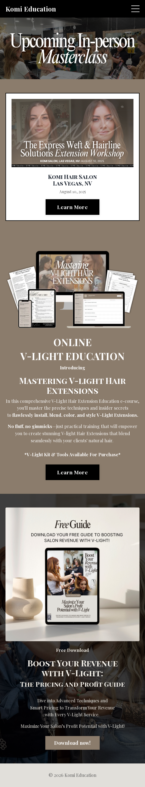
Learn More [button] (72, 206)
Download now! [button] (72, 743)
